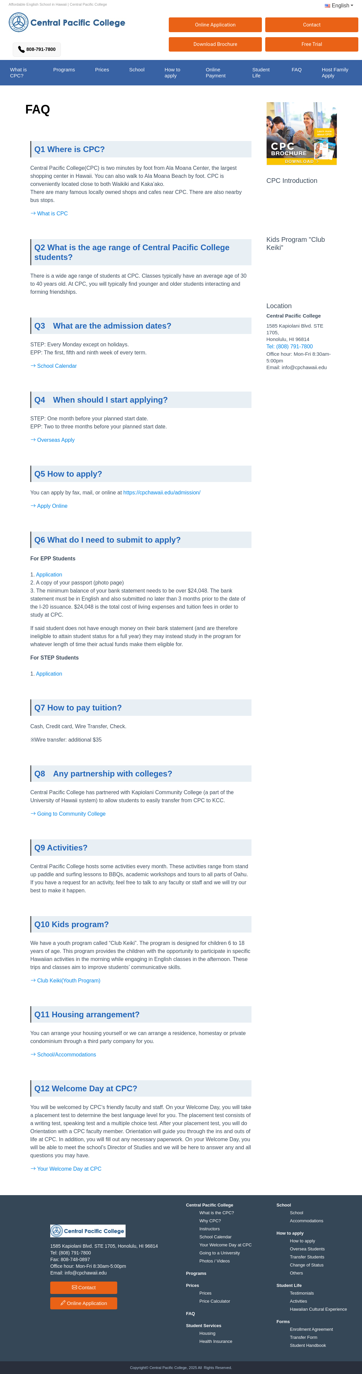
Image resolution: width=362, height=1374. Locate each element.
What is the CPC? (217, 1212)
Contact (311, 25)
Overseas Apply (52, 440)
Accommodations (306, 1220)
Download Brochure (215, 44)
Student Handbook (308, 1345)
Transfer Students (307, 1256)
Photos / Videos (215, 1260)
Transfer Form (303, 1337)
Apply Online (49, 506)
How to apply (302, 1240)
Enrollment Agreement (311, 1329)
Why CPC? (210, 1220)
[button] (336, 7)
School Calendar (53, 366)
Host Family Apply (335, 72)
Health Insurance (216, 1341)
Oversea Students (307, 1248)
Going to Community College (68, 814)
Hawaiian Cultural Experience (318, 1309)
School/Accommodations (63, 1054)
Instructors (210, 1228)
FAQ (297, 69)
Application (48, 574)
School (296, 1212)
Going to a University (220, 1252)
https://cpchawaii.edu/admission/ (161, 492)
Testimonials (302, 1293)
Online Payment (215, 72)
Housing (208, 1333)
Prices (206, 1293)
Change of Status (306, 1264)
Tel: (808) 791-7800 (290, 346)
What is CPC (49, 213)
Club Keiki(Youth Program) (65, 980)
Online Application (215, 25)
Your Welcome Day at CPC (66, 1169)
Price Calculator (215, 1301)
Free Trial (311, 44)
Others (296, 1273)
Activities (298, 1301)
